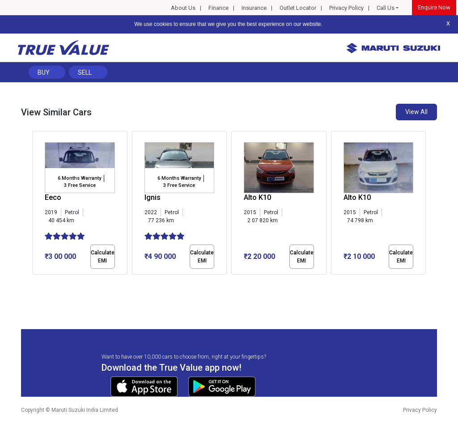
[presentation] (37, 204)
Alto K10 (257, 197)
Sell (85, 72)
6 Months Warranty (79, 178)
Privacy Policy (346, 7)
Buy (44, 72)
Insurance (254, 7)
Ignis (152, 197)
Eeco (53, 197)
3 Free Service (80, 185)
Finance (218, 7)
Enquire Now (434, 7)
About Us (183, 7)
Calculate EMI (102, 257)
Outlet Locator (298, 7)
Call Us (385, 7)
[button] (35, 282)
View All (416, 111)
